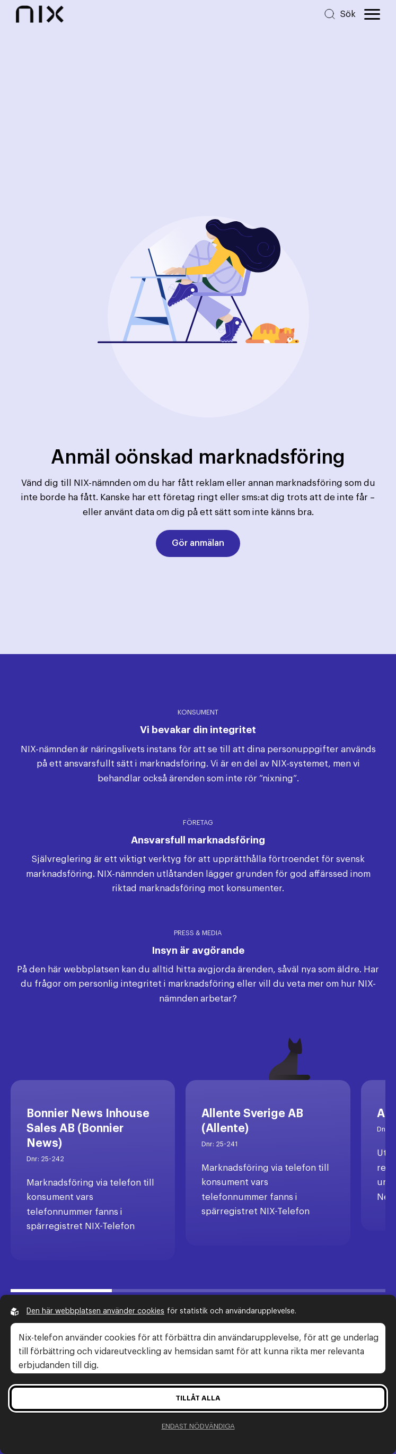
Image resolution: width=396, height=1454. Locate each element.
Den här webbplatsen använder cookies (95, 1311)
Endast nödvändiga (198, 1426)
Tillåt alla (198, 1398)
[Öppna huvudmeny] (372, 14)
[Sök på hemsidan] (339, 14)
